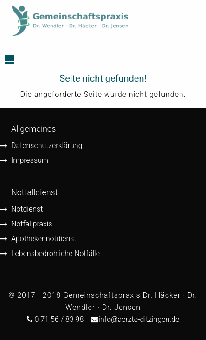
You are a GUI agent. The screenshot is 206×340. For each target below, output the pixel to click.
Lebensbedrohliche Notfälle (55, 253)
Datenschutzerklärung (47, 145)
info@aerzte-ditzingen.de (138, 319)
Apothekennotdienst (44, 238)
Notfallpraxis (31, 223)
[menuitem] (70, 21)
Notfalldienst (34, 192)
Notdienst (27, 209)
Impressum (29, 160)
